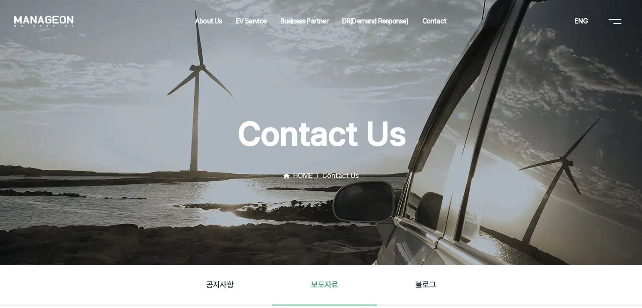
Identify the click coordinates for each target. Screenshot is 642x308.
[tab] (220, 285)
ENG (581, 21)
